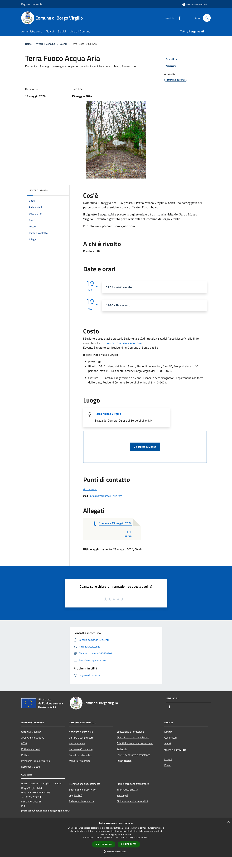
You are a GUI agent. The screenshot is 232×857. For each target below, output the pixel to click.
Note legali (122, 795)
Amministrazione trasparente (133, 784)
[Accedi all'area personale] (194, 4)
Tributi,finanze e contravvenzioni (135, 743)
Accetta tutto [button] (104, 844)
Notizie (168, 732)
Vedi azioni (172, 66)
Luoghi (168, 759)
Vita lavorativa (77, 743)
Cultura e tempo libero (81, 738)
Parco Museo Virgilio (108, 414)
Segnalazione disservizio (82, 789)
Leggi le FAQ (75, 795)
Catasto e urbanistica (80, 755)
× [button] (228, 822)
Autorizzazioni (124, 761)
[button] (116, 851)
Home (28, 44)
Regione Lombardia (31, 4)
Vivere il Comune (46, 44)
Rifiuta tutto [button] (129, 844)
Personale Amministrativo (35, 761)
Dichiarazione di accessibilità (132, 801)
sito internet (90, 489)
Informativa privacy (127, 789)
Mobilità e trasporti (79, 761)
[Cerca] (207, 18)
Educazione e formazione (130, 732)
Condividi (172, 59)
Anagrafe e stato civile (81, 732)
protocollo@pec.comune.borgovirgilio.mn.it (45, 810)
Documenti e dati (30, 767)
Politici (25, 755)
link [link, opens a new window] (147, 837)
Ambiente (122, 749)
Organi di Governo (31, 732)
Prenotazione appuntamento (84, 784)
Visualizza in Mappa (145, 447)
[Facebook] (178, 18)
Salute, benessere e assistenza (133, 755)
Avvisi (167, 743)
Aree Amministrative (32, 738)
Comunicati (170, 738)
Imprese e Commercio (80, 749)
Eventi (63, 44)
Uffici (24, 743)
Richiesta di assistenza (81, 801)
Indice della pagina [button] (38, 190)
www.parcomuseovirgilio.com (122, 343)
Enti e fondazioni (30, 749)
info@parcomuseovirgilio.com (106, 496)
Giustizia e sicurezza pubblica (133, 737)
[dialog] (116, 837)
